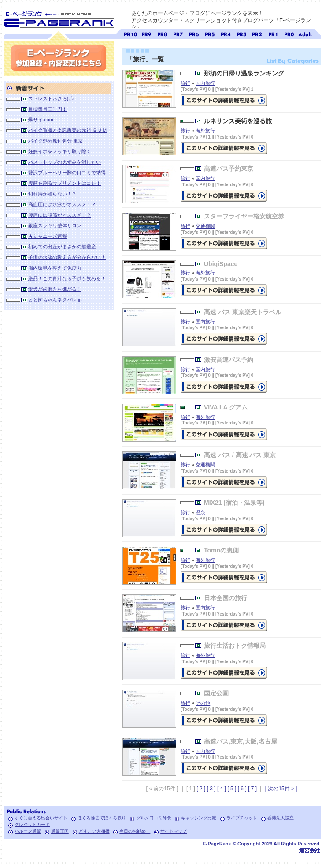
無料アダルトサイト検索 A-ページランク (305, 33)
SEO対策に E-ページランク (59, 18)
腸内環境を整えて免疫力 (54, 267)
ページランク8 (162, 33)
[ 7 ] (252, 788)
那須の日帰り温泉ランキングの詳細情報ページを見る (224, 100)
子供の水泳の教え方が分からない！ (67, 257)
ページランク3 (241, 33)
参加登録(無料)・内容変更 (58, 58)
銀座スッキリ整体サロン (54, 225)
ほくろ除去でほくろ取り (102, 817)
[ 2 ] (200, 788)
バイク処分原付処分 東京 (55, 140)
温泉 (200, 512)
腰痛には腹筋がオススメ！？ (59, 215)
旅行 (185, 83)
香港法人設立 (280, 817)
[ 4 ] (221, 788)
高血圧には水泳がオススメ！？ (62, 204)
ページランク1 (273, 33)
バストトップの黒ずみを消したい (64, 162)
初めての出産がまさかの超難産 (62, 246)
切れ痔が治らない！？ (52, 193)
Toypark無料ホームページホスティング (310, 850)
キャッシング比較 (198, 817)
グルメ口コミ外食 (153, 817)
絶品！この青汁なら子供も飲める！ (67, 278)
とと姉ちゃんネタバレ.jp (55, 299)
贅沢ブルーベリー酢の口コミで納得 (67, 172)
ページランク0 (289, 33)
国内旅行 (205, 83)
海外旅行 (205, 130)
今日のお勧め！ (134, 831)
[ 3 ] (211, 788)
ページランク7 (178, 33)
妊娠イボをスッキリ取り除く (59, 151)
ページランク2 (257, 33)
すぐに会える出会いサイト (41, 817)
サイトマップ (173, 831)
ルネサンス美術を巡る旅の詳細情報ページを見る (224, 148)
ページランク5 (210, 33)
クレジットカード (32, 824)
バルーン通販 (28, 831)
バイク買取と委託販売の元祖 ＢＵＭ (67, 130)
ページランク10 (130, 33)
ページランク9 (146, 33)
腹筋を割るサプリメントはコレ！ (64, 183)
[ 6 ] (242, 788)
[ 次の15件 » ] (281, 788)
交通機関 (205, 226)
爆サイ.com (40, 119)
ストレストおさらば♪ (51, 98)
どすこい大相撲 (94, 831)
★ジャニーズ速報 (47, 236)
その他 (203, 703)
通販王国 (60, 831)
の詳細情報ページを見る (224, 196)
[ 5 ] (231, 788)
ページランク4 (225, 33)
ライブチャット (241, 817)
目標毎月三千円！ (47, 109)
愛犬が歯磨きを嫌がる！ (54, 289)
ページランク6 (194, 33)
